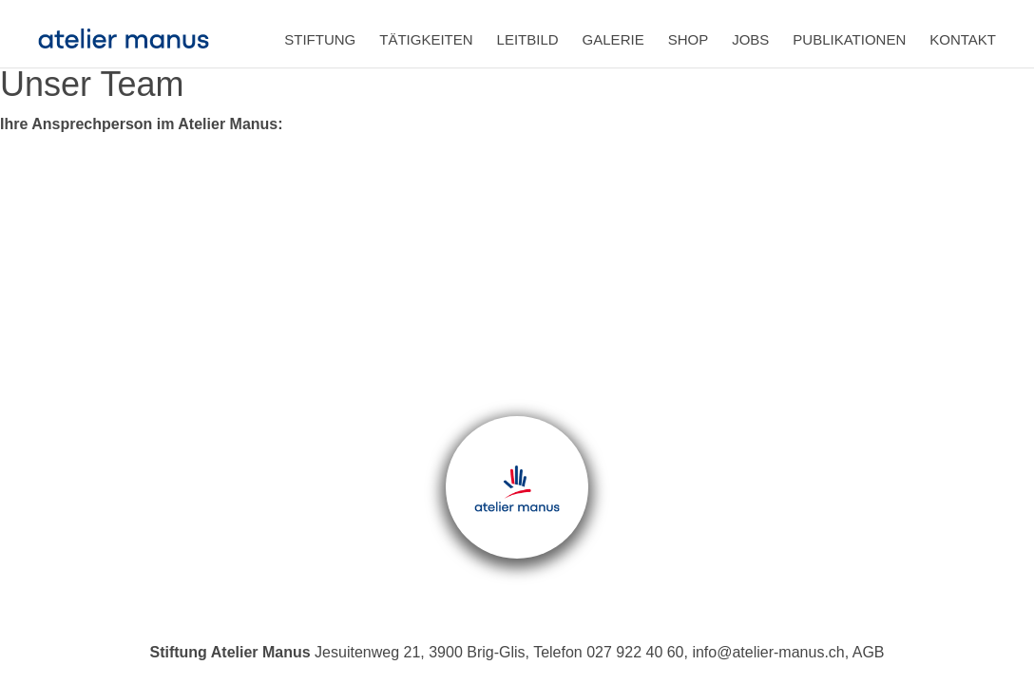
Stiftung (319, 39)
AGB (868, 652)
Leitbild (528, 39)
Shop (688, 39)
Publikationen (849, 39)
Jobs (750, 39)
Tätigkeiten (425, 39)
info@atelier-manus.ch (768, 652)
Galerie (613, 39)
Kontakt (962, 39)
